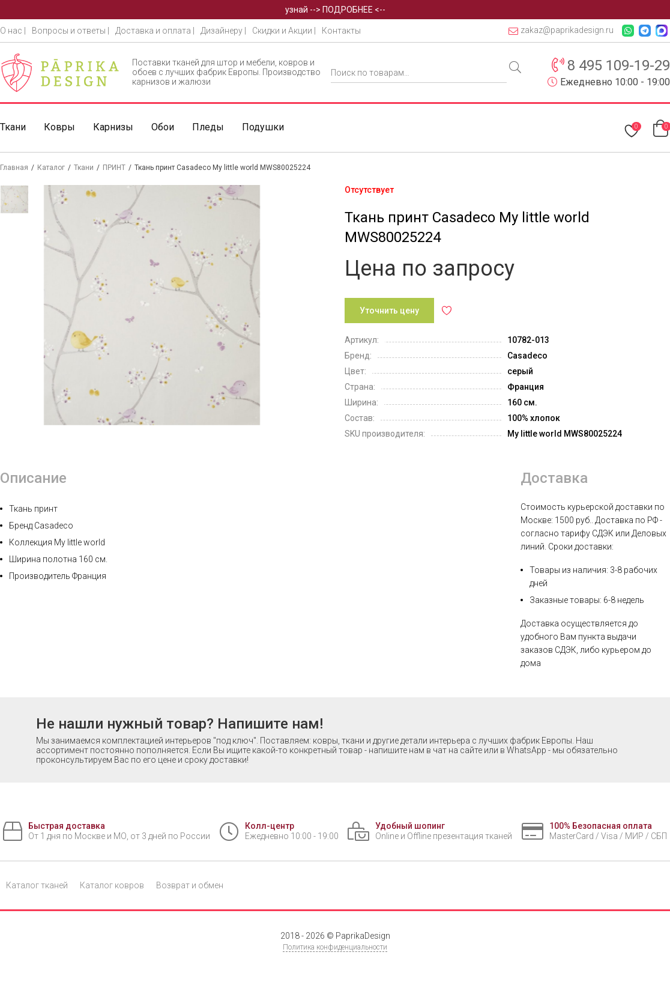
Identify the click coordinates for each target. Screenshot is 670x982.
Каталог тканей (37, 885)
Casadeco (527, 355)
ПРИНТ (114, 167)
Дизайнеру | (223, 30)
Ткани (13, 127)
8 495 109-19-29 (618, 65)
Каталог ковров (112, 885)
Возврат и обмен (189, 885)
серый (520, 371)
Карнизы (113, 127)
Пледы (208, 127)
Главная (14, 167)
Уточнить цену (389, 310)
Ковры (59, 127)
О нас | (13, 30)
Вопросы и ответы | (70, 30)
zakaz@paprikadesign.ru (561, 30)
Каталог (51, 167)
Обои (162, 127)
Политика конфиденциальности (335, 947)
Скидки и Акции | (284, 30)
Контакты (341, 30)
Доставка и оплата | (155, 30)
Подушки (263, 127)
